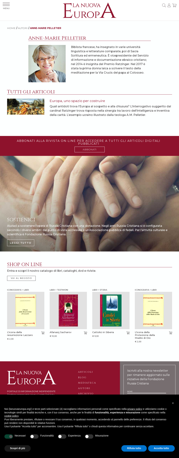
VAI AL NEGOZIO (21, 278)
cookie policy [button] (11, 415)
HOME (11, 28)
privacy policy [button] (134, 409)
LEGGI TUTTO (20, 242)
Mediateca (87, 382)
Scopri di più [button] (17, 448)
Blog (82, 377)
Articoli (85, 372)
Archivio (86, 393)
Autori (84, 388)
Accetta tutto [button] (161, 448)
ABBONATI (90, 149)
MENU (6, 6)
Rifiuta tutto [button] (134, 448)
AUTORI (23, 28)
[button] (173, 403)
